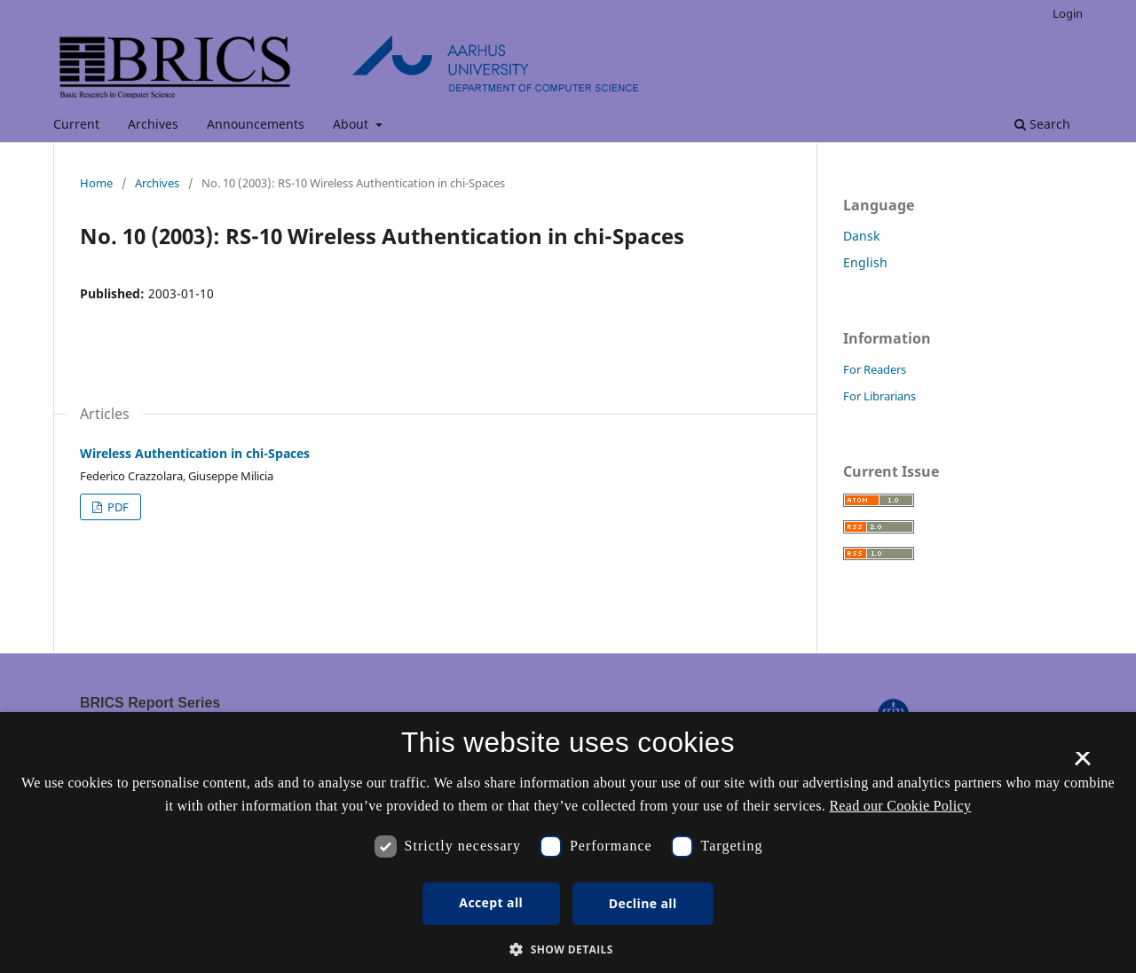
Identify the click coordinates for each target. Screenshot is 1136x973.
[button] (568, 949)
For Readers (874, 369)
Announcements (255, 123)
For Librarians (879, 396)
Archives (153, 123)
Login (1068, 13)
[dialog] (568, 842)
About (352, 123)
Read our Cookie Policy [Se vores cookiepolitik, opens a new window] (900, 805)
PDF (117, 507)
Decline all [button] (643, 903)
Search (1042, 123)
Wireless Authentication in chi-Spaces (195, 453)
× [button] (1082, 764)
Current (76, 123)
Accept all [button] (491, 902)
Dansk (861, 235)
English (865, 262)
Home (96, 183)
